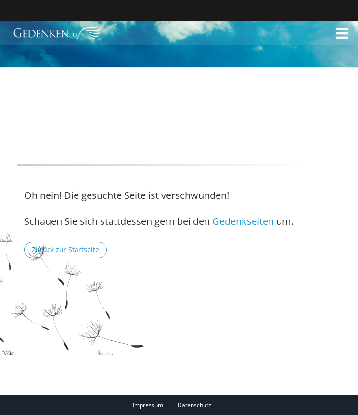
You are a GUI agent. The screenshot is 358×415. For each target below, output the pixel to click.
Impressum (148, 405)
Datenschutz (194, 405)
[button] (342, 33)
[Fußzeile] (179, 405)
